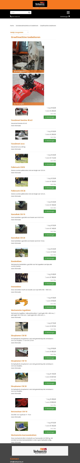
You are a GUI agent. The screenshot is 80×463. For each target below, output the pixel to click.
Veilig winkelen (15, 451)
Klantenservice (46, 449)
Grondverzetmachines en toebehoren (27, 25)
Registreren (43, 8)
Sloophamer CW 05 (39, 311)
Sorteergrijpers (39, 79)
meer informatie (36, 100)
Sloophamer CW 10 (39, 336)
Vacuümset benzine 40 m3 (42, 95)
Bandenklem (36, 234)
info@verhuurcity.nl (16, 438)
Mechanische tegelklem (41, 284)
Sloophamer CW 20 (39, 361)
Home (12, 25)
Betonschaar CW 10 (39, 386)
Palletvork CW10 (38, 142)
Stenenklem (36, 259)
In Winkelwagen (63, 92)
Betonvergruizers (40, 55)
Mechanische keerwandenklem (44, 410)
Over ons (44, 438)
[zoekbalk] (18, 12)
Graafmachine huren (48, 441)
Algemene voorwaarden (49, 453)
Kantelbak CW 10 (38, 188)
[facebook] (68, 462)
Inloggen (36, 8)
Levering (13, 449)
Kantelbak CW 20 (38, 211)
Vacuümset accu (38, 118)
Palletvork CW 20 (38, 165)
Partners (44, 439)
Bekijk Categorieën (19, 32)
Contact (44, 451)
